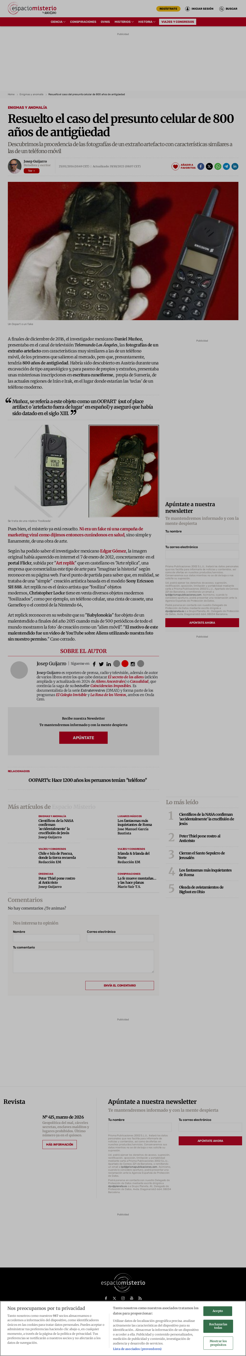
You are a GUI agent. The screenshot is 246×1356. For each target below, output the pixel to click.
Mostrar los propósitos (218, 1345)
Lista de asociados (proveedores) (137, 1351)
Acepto (218, 1313)
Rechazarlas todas (218, 1328)
